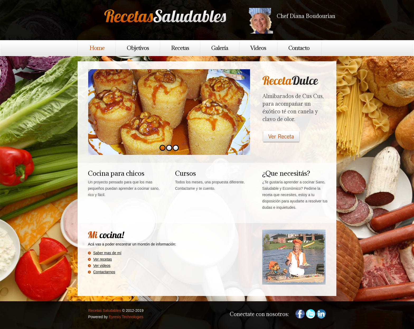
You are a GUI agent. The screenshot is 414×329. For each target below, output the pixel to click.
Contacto (298, 48)
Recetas (180, 48)
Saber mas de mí (107, 253)
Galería (219, 48)
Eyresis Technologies (126, 317)
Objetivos (138, 48)
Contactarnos (104, 272)
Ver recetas (102, 259)
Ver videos (101, 265)
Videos (258, 48)
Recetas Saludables (167, 17)
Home (97, 48)
